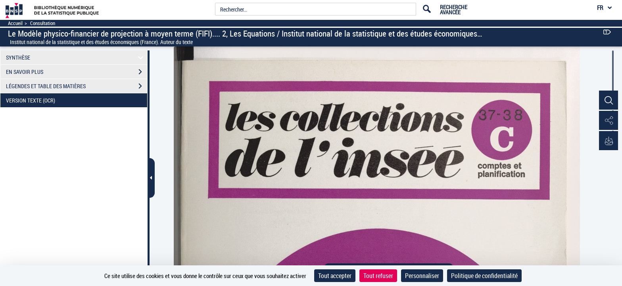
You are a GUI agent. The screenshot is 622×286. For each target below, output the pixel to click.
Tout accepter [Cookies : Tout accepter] (334, 275)
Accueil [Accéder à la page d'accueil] (15, 23)
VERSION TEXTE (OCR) (76, 100)
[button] (608, 100)
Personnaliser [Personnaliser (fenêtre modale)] (422, 275)
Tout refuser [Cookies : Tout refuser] (378, 275)
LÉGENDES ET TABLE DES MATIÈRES (76, 86)
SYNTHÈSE (76, 57)
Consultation (42, 23)
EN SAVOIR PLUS (76, 71)
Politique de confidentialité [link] (484, 275)
